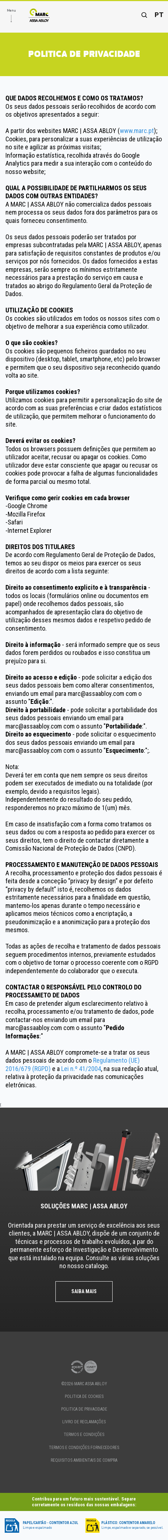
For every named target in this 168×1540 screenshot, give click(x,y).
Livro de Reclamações (84, 1421)
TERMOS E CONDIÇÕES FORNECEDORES (84, 1447)
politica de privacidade (84, 1409)
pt (159, 14)
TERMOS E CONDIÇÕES (84, 1434)
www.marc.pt (137, 130)
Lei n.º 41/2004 (81, 1068)
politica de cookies (84, 1396)
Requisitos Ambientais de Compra (84, 1460)
